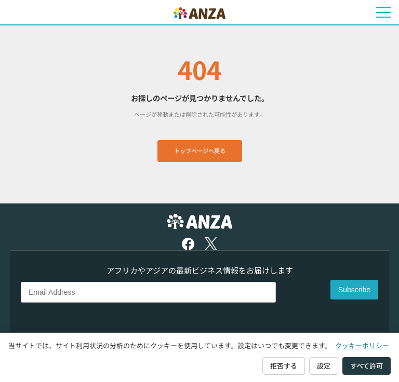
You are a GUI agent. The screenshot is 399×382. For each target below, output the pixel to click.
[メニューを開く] (383, 12)
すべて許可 (366, 366)
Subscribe (354, 289)
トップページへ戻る (199, 150)
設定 (323, 366)
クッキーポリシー (362, 345)
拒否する (283, 366)
